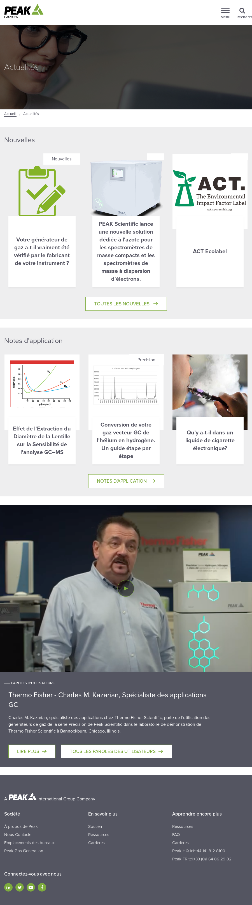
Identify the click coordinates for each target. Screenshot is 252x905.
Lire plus (28, 751)
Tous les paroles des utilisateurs (113, 751)
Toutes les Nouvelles (122, 304)
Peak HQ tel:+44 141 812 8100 (198, 850)
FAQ (176, 834)
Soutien (95, 826)
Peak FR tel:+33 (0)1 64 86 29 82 (202, 859)
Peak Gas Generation (23, 850)
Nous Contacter (18, 834)
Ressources (98, 834)
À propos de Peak (21, 826)
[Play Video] (125, 588)
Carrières (96, 842)
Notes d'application (122, 481)
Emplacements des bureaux (29, 842)
